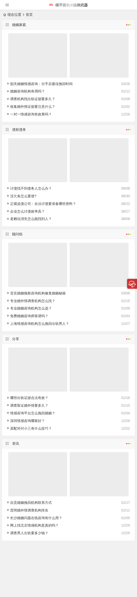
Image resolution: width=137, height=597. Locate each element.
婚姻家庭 (68, 24)
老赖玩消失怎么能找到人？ (31, 219)
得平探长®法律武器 (68, 5)
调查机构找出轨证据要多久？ (32, 99)
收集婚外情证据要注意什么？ (32, 107)
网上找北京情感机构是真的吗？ (34, 525)
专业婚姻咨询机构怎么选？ (31, 308)
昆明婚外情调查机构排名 (29, 510)
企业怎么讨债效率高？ (27, 211)
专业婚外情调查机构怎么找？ (32, 301)
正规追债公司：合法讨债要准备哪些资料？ (43, 204)
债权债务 (68, 129)
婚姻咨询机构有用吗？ (27, 91)
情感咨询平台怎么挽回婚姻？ (32, 413)
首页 (29, 15)
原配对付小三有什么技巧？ (31, 428)
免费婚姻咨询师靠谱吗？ (29, 316)
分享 (68, 338)
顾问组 (68, 233)
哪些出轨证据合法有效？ (29, 398)
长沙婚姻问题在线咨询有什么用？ (36, 518)
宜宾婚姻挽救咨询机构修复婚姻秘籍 (38, 293)
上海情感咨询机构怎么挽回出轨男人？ (39, 324)
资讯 (68, 443)
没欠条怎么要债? (23, 196)
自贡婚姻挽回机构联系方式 (31, 503)
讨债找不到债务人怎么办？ (31, 188)
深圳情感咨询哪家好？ (27, 421)
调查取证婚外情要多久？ (29, 405)
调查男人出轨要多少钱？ (29, 533)
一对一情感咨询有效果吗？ (31, 114)
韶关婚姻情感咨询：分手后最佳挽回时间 (41, 84)
